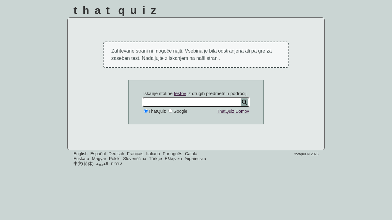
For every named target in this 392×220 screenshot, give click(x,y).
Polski (114, 158)
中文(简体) (83, 163)
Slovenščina (134, 158)
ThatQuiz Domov (233, 111)
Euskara (81, 158)
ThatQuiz (157, 111)
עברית (116, 163)
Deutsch (116, 153)
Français (135, 153)
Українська (195, 158)
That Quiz (118, 10)
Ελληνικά (173, 158)
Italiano (153, 153)
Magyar (99, 158)
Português (172, 153)
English (81, 153)
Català (191, 153)
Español (98, 153)
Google (180, 111)
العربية (102, 163)
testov (180, 93)
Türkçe (155, 158)
